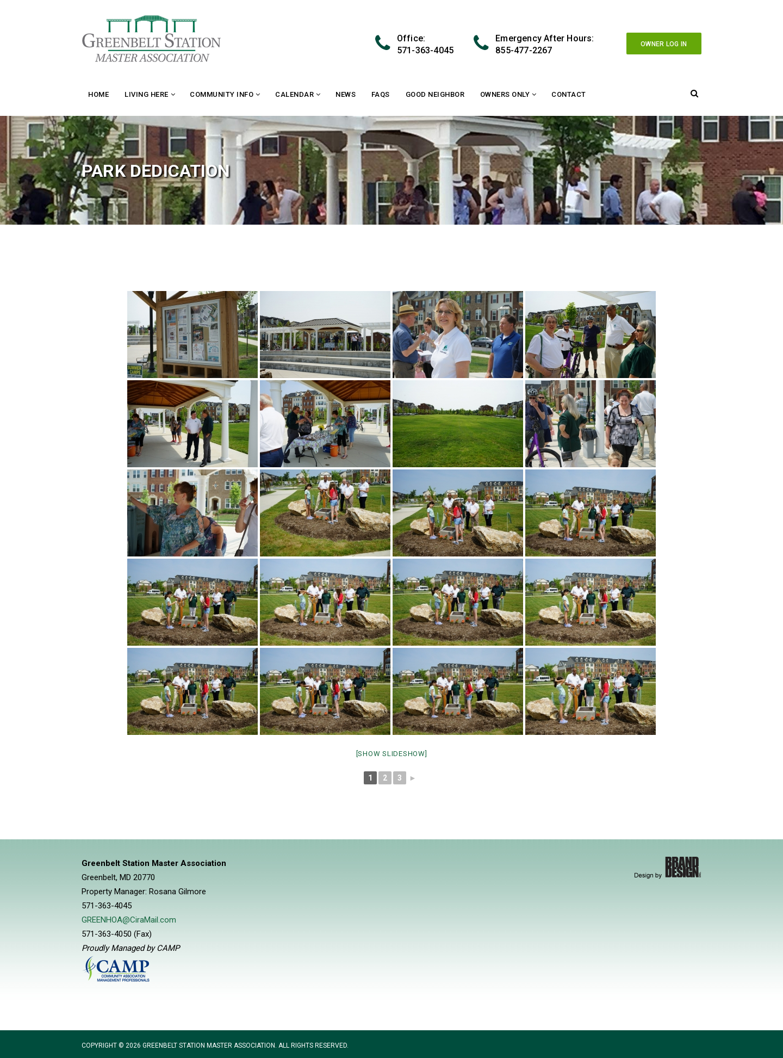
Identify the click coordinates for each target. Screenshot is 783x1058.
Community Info (221, 94)
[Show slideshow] (391, 754)
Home (98, 94)
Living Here (147, 94)
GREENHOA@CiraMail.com (129, 920)
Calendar (294, 94)
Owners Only (505, 94)
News (345, 94)
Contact (568, 94)
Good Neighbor (435, 94)
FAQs (380, 94)
